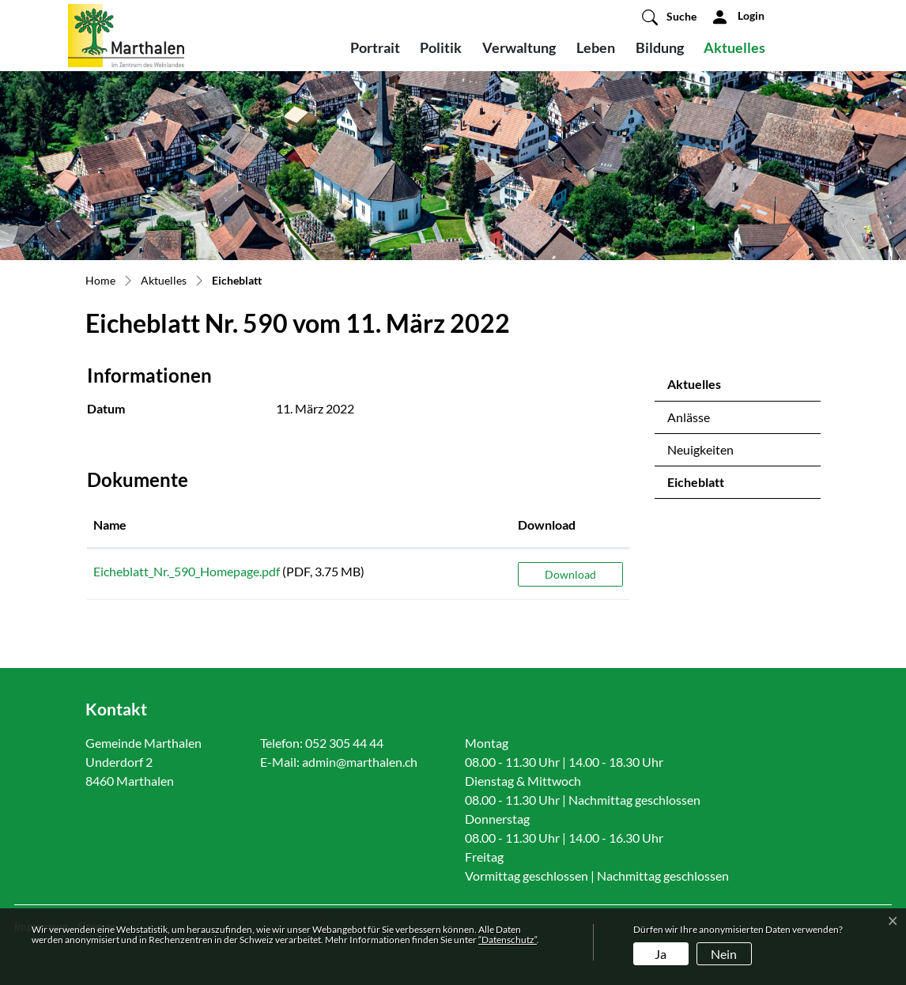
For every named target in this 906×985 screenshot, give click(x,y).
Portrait (375, 47)
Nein (724, 953)
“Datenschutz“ (507, 939)
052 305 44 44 (344, 742)
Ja (660, 953)
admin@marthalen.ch (359, 761)
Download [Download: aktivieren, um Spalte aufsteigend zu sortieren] (547, 524)
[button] (669, 17)
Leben (595, 47)
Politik (441, 47)
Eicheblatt (708, 486)
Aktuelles (734, 47)
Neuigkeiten (700, 449)
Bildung (660, 47)
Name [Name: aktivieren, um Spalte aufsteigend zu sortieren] (109, 524)
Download (570, 574)
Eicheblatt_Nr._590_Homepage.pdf (186, 571)
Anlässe (688, 417)
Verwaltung (519, 47)
